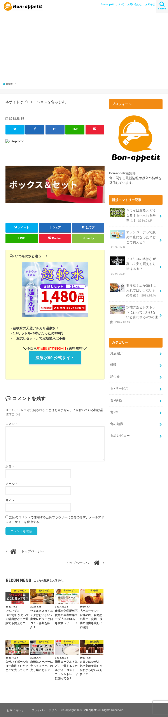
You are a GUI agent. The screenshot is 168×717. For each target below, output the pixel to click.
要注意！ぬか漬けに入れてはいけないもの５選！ (133, 289)
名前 (9, 467)
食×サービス (119, 385)
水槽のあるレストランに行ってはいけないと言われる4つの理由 (134, 312)
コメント (11, 424)
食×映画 (116, 397)
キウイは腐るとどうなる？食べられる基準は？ (133, 215)
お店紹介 (116, 351)
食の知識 (116, 420)
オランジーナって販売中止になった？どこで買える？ (133, 239)
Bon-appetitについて (112, 4)
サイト (10, 500)
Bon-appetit (89, 710)
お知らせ (150, 4)
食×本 (114, 409)
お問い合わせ (134, 4)
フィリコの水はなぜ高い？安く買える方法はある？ (133, 265)
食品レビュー (120, 432)
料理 (113, 362)
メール (11, 484)
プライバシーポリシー (45, 710)
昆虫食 (115, 374)
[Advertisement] (84, 47)
